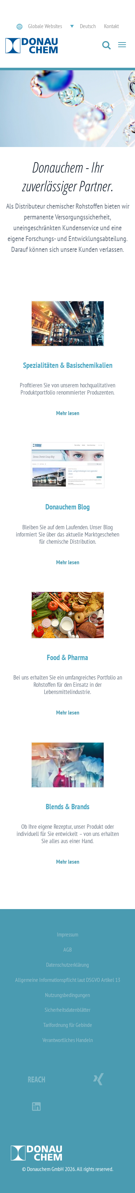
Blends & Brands (67, 806)
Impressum (67, 934)
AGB (67, 949)
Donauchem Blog (67, 507)
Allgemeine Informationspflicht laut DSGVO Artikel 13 (67, 979)
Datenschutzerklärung (67, 964)
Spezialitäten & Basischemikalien (67, 365)
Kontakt (111, 26)
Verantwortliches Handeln (67, 1039)
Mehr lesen (67, 413)
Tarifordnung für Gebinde (67, 1024)
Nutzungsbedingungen (67, 994)
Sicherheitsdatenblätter (67, 1009)
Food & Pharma (67, 657)
